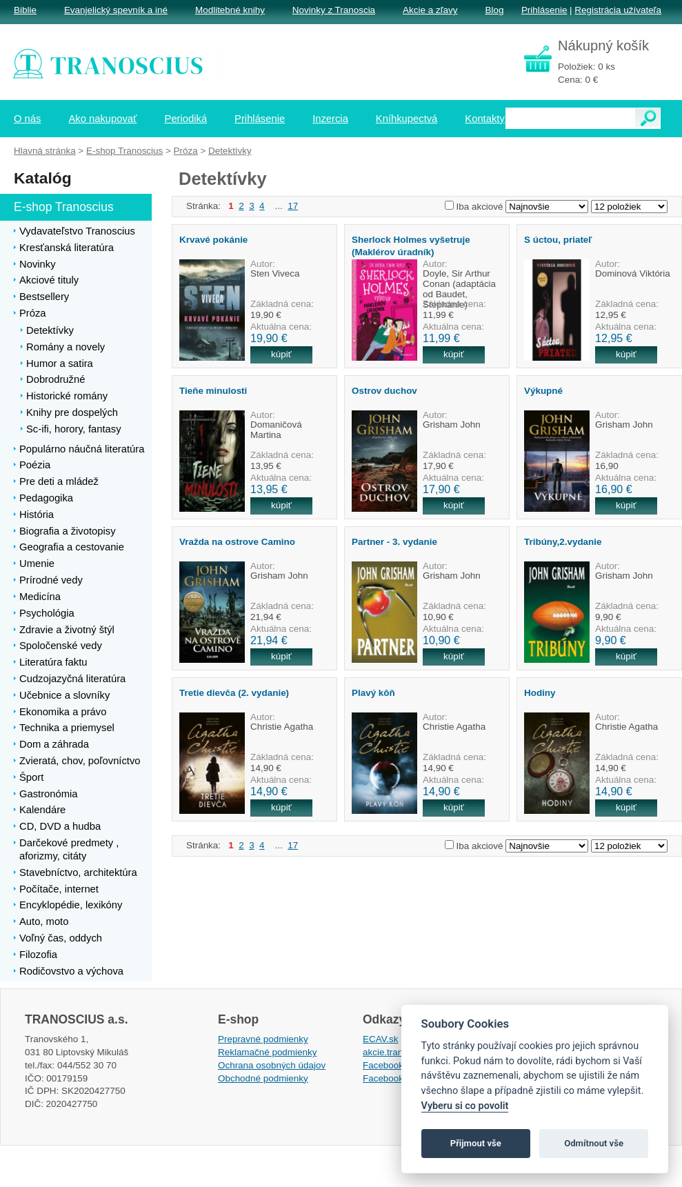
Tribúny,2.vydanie (563, 542)
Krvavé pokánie (213, 240)
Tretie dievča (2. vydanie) (234, 693)
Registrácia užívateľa (617, 10)
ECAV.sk (381, 1039)
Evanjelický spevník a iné (116, 10)
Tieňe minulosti (213, 391)
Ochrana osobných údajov (271, 1065)
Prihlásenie (544, 10)
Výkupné (543, 391)
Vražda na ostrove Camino (237, 542)
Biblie (25, 10)
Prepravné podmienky (263, 1039)
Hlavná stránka (45, 151)
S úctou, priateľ (558, 240)
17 (293, 206)
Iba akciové (480, 206)
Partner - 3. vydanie (394, 542)
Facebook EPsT (396, 1078)
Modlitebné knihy (230, 10)
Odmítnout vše (593, 1143)
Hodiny (540, 693)
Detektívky (230, 151)
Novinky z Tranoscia (333, 10)
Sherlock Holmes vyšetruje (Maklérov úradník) (411, 246)
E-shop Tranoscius (124, 151)
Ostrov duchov (384, 391)
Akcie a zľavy (430, 10)
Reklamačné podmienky (267, 1052)
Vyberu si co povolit (465, 1106)
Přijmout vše (475, 1143)
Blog (494, 10)
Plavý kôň (373, 693)
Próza (186, 151)
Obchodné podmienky (263, 1078)
